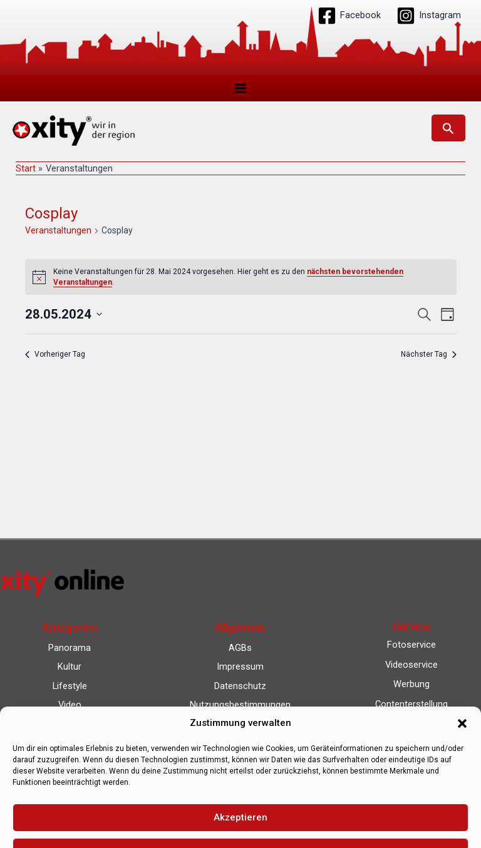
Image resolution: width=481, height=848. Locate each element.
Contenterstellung (411, 704)
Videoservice (411, 664)
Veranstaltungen (58, 232)
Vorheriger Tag (55, 356)
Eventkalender (411, 763)
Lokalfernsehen (411, 743)
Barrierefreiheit (240, 743)
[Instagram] (428, 15)
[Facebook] (349, 15)
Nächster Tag (429, 356)
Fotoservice (411, 644)
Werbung (411, 684)
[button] (448, 129)
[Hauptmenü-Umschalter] (240, 88)
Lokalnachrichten (411, 723)
